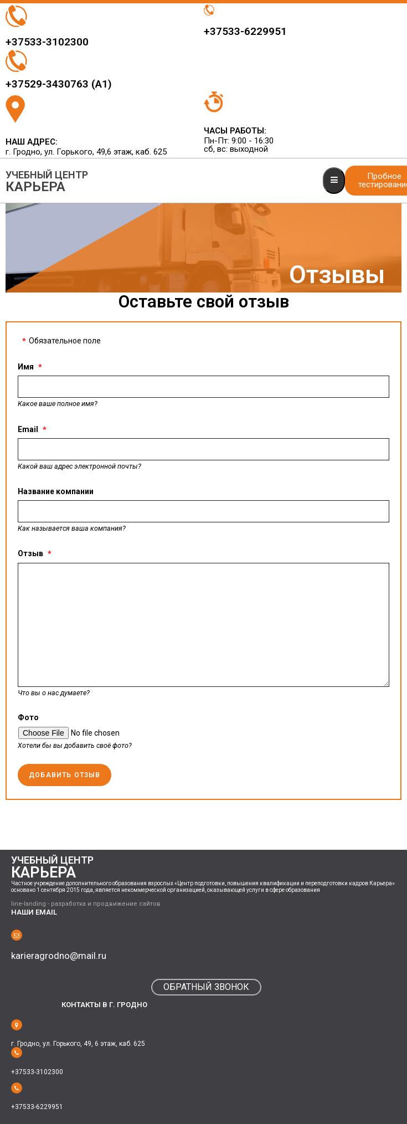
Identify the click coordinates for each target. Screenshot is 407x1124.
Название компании (56, 491)
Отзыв (30, 553)
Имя (26, 366)
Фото (28, 717)
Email (28, 429)
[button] (206, 987)
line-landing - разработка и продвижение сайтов (86, 903)
